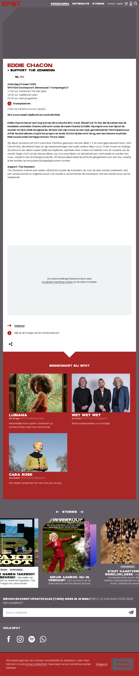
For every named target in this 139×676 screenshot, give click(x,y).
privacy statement (36, 664)
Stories (98, 3)
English (120, 4)
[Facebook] (8, 639)
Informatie (80, 3)
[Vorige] (57, 512)
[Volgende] (82, 512)
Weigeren (102, 664)
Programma (60, 3)
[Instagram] (20, 639)
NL (17, 77)
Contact (111, 4)
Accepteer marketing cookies (57, 281)
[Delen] (10, 344)
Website (19, 325)
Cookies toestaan (122, 664)
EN (22, 77)
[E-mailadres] (69, 612)
